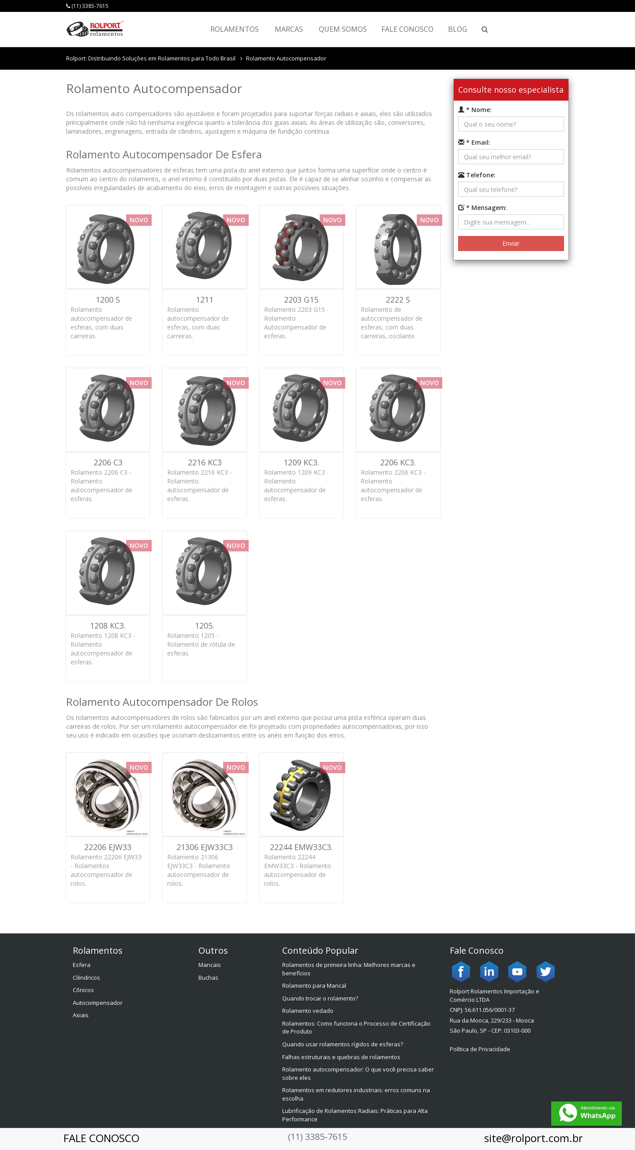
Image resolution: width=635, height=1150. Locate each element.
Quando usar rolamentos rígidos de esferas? (342, 1044)
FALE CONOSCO (101, 1138)
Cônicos (83, 990)
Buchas (208, 977)
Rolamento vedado (307, 1011)
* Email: (474, 142)
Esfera (81, 965)
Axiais (81, 1015)
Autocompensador (98, 1003)
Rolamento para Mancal (314, 985)
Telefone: (477, 175)
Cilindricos (86, 977)
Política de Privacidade (480, 1049)
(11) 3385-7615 (87, 6)
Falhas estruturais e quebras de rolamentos (341, 1057)
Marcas (289, 29)
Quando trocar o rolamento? (320, 998)
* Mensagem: (482, 207)
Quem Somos (343, 29)
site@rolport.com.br (533, 1138)
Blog (457, 29)
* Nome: (475, 109)
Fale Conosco (407, 29)
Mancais (209, 965)
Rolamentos (234, 29)
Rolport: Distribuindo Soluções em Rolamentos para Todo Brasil (150, 58)
